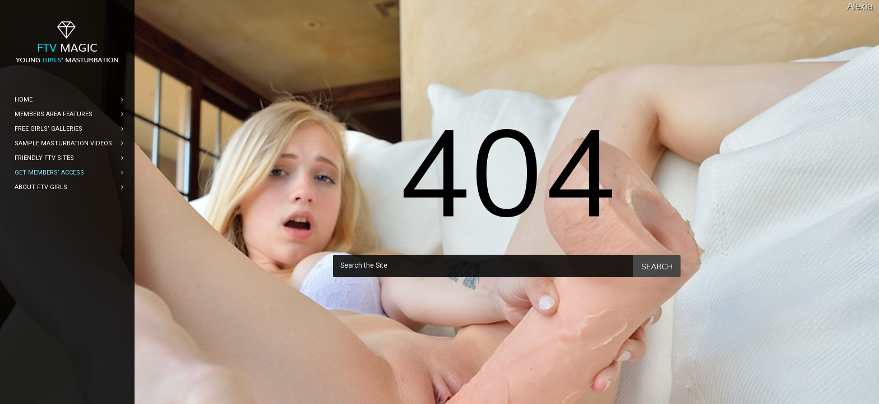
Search (657, 266)
